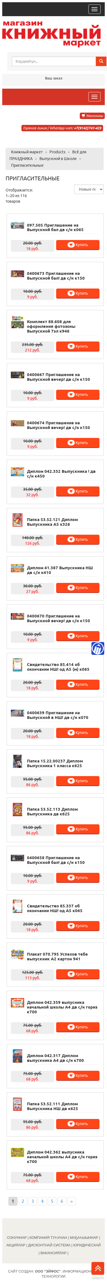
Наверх (97, 1271)
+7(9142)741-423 (87, 128)
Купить (78, 245)
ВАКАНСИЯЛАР (54, 1253)
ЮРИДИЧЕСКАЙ (87, 1245)
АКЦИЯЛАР (15, 1245)
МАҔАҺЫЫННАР (84, 1238)
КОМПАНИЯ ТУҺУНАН (48, 1238)
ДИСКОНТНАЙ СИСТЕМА (49, 1245)
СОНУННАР (17, 1238)
